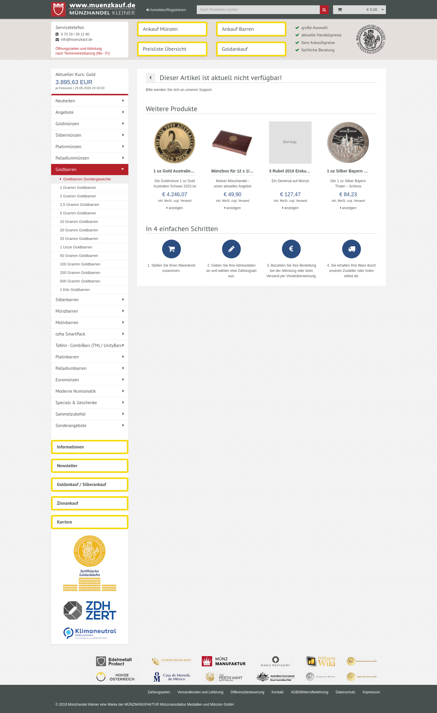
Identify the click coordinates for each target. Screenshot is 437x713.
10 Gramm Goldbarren (79, 221)
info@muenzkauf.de (74, 40)
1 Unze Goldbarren (76, 247)
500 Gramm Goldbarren (80, 281)
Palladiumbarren (90, 368)
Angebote (90, 112)
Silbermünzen (90, 135)
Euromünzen (90, 379)
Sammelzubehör (90, 414)
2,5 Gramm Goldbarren (79, 204)
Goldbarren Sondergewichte (85, 179)
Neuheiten (90, 101)
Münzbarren (90, 311)
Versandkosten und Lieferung (200, 692)
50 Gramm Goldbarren (79, 255)
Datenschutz (345, 692)
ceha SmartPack (90, 334)
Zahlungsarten (158, 692)
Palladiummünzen (90, 158)
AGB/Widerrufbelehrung (309, 692)
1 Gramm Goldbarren (78, 187)
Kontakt (278, 692)
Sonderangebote (90, 425)
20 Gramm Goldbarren (79, 230)
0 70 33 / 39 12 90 (72, 34)
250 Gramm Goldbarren (80, 272)
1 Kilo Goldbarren (75, 289)
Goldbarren (66, 169)
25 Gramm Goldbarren (79, 238)
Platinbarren (90, 357)
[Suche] (324, 9)
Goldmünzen (90, 123)
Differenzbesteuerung (247, 692)
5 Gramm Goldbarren (78, 213)
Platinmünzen (90, 146)
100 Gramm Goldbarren (80, 264)
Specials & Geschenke (90, 402)
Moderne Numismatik (90, 391)
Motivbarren (90, 322)
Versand (185, 200)
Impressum (371, 692)
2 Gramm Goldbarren (78, 196)
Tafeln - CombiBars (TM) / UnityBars (90, 345)
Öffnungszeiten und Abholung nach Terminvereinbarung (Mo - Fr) (83, 51)
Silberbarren (90, 299)
